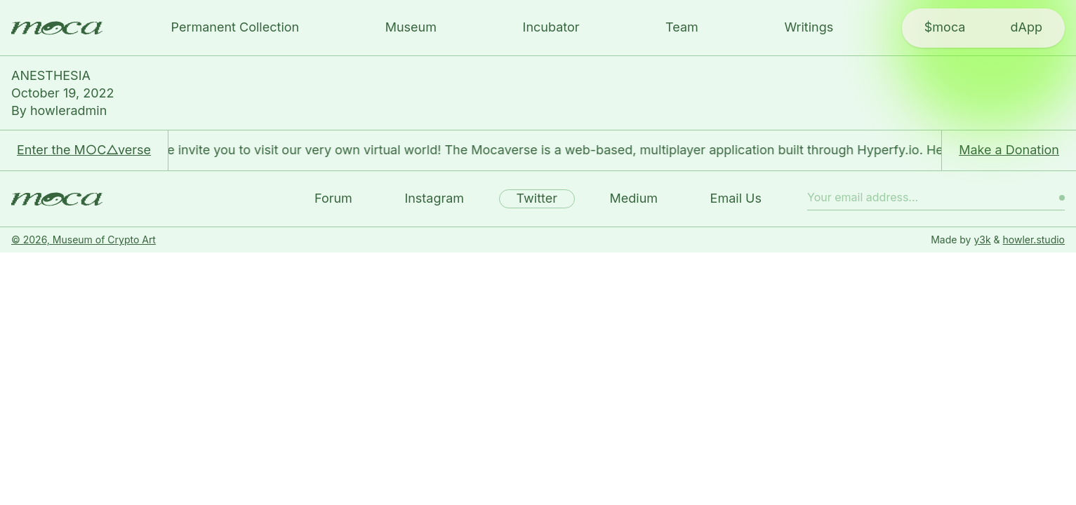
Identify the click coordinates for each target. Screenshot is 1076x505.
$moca (945, 27)
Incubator (551, 27)
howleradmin (68, 110)
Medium (634, 198)
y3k (982, 239)
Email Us (736, 198)
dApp (1026, 27)
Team (681, 27)
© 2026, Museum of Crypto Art (83, 239)
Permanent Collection (235, 27)
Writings (808, 27)
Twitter (537, 198)
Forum (333, 198)
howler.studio (1034, 239)
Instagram (434, 198)
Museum (411, 27)
